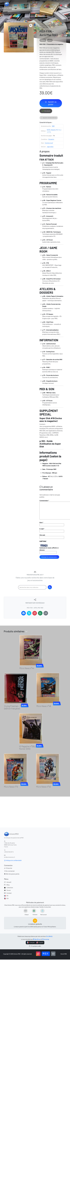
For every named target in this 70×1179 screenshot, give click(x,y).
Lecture (47, 25)
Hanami (53, 130)
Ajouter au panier (51, 103)
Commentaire (44, 500)
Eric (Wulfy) (49, 936)
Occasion (51, 139)
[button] (59, 6)
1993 (53, 126)
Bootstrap (45, 939)
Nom (41, 522)
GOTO (48, 130)
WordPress (37, 939)
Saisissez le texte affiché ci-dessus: (49, 549)
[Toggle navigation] (35, 6)
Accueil (41, 25)
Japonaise (50, 146)
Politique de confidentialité (13, 860)
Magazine (54, 25)
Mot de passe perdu (11, 874)
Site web (42, 535)
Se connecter (9, 871)
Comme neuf (49, 143)
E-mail (41, 529)
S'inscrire (8, 868)
